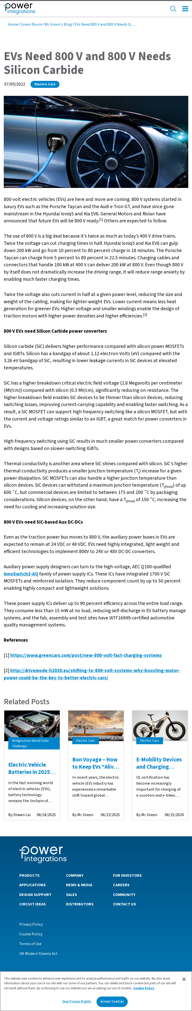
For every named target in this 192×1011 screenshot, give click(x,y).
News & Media (79, 885)
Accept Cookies (112, 1003)
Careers (121, 885)
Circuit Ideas (32, 904)
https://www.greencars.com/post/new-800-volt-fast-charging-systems (86, 655)
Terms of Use (30, 944)
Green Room (31, 24)
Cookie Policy (30, 934)
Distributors (80, 904)
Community (124, 894)
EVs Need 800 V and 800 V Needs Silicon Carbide (113, 24)
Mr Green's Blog (58, 24)
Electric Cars (45, 84)
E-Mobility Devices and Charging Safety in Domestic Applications (159, 770)
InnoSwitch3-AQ (21, 574)
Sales (71, 894)
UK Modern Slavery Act (38, 953)
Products (29, 875)
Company (74, 875)
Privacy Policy (31, 924)
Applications (32, 885)
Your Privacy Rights (76, 1003)
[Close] (184, 981)
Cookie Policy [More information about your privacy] (143, 990)
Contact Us (124, 904)
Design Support (35, 894)
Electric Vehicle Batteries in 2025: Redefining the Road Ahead (30, 775)
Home (13, 24)
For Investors (127, 875)
